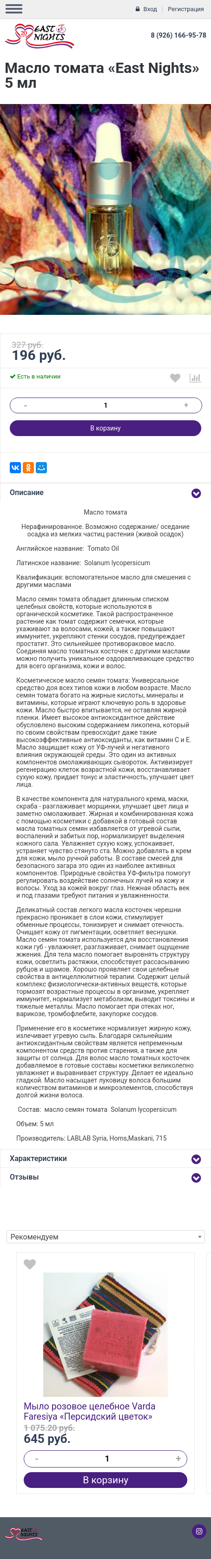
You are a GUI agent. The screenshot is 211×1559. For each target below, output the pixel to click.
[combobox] (106, 1236)
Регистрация (186, 9)
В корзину (105, 428)
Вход (150, 9)
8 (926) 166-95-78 (178, 35)
